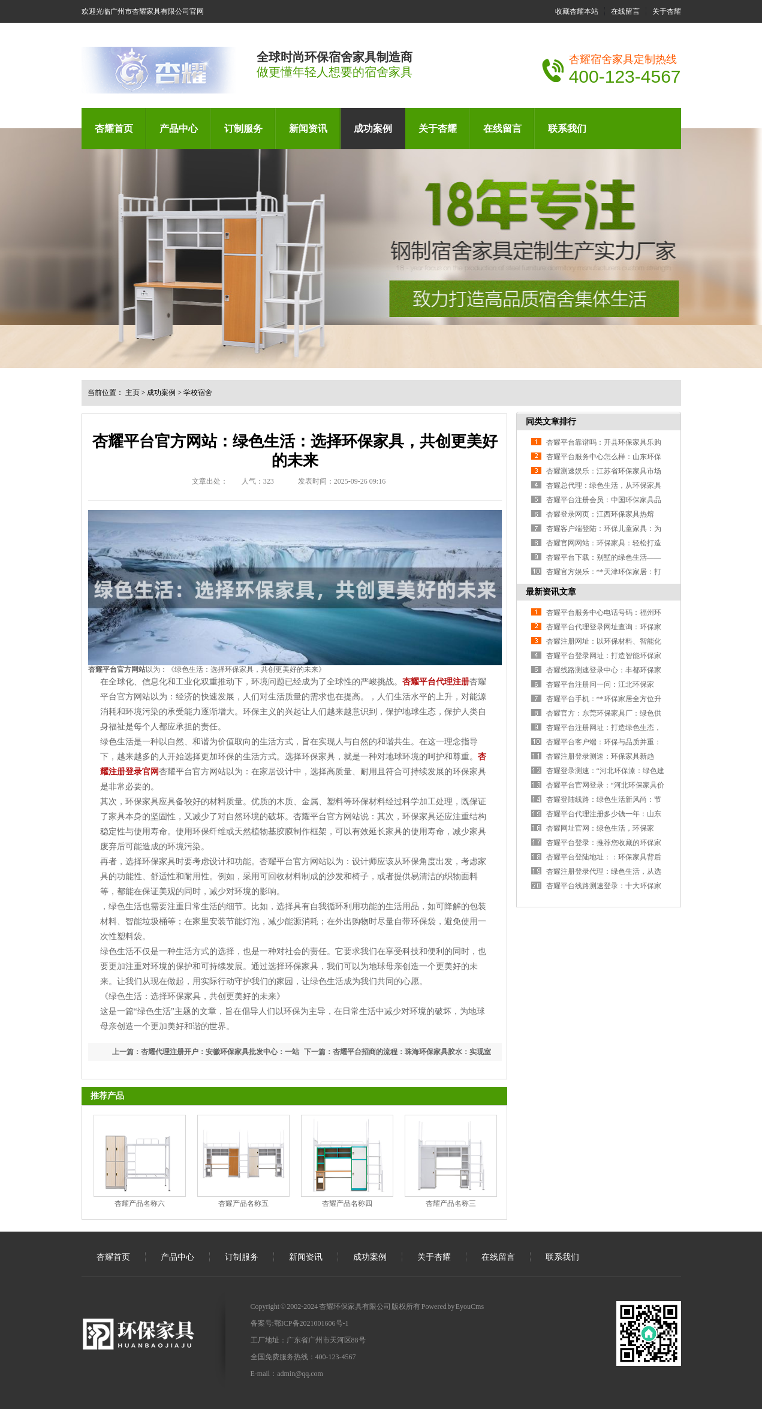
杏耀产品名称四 (347, 1203)
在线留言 (625, 11)
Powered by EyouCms (452, 1306)
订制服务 (243, 128)
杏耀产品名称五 (243, 1203)
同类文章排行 (551, 421)
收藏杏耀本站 (576, 11)
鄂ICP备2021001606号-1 (311, 1323)
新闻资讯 (308, 128)
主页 (132, 392)
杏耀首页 (114, 128)
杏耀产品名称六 (140, 1203)
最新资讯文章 (551, 591)
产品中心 (178, 128)
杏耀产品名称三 (451, 1203)
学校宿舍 (197, 392)
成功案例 (373, 128)
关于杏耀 (666, 11)
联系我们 (567, 128)
